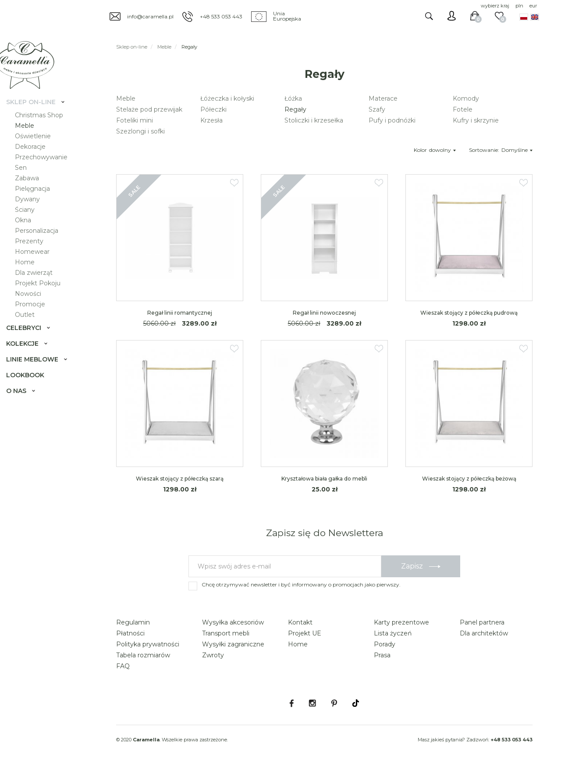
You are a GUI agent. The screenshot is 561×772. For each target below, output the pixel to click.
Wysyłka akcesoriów (233, 622)
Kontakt (300, 622)
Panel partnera (482, 622)
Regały (295, 109)
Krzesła (211, 120)
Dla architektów (484, 633)
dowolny (442, 150)
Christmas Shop (46, 128)
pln (519, 6)
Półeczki (213, 109)
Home (32, 275)
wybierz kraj (495, 6)
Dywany (34, 212)
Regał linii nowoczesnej (324, 313)
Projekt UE (304, 633)
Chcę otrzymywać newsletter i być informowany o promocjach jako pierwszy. (301, 584)
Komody (466, 98)
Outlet (32, 327)
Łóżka (293, 98)
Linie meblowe (39, 372)
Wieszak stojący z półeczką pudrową (469, 313)
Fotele (462, 109)
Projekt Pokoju (44, 296)
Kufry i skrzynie (476, 120)
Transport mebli (225, 633)
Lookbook (32, 388)
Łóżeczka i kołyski (227, 98)
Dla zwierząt (41, 285)
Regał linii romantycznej (179, 313)
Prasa (382, 655)
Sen (28, 180)
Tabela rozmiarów (143, 655)
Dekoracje (37, 159)
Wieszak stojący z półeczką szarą (180, 478)
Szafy (377, 109)
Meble (31, 138)
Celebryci (30, 340)
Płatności (130, 633)
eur (533, 6)
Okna (30, 233)
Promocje (37, 317)
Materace (383, 98)
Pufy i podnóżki (392, 120)
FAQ (123, 666)
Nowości (35, 306)
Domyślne (517, 150)
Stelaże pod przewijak (149, 109)
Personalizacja (43, 243)
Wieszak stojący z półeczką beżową (469, 478)
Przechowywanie (48, 170)
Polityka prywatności (147, 644)
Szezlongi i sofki (140, 131)
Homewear (39, 264)
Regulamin (133, 622)
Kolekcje (29, 356)
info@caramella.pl (150, 16)
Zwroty (213, 655)
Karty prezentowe (401, 622)
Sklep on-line (38, 115)
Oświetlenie (40, 149)
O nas (23, 403)
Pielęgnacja (39, 201)
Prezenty (36, 254)
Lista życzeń (393, 633)
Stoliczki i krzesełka (313, 120)
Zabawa (34, 191)
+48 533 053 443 (221, 16)
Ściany (32, 222)
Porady (384, 644)
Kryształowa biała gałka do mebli (324, 478)
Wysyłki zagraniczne (233, 644)
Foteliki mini (134, 120)
